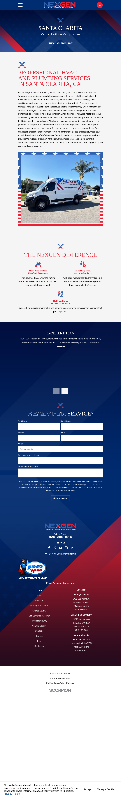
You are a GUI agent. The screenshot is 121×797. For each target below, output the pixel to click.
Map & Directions (81, 606)
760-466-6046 (81, 650)
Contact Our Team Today (60, 43)
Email (63, 432)
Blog (39, 641)
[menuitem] (49, 683)
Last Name (66, 421)
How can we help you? (28, 466)
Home (39, 595)
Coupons (39, 631)
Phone (21, 432)
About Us (39, 600)
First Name (22, 421)
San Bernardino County (39, 615)
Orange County (39, 610)
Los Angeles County (39, 605)
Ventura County (39, 626)
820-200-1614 (60, 537)
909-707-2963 (81, 630)
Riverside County (39, 620)
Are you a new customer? (29, 455)
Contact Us (39, 646)
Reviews (39, 636)
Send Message (60, 498)
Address (22, 444)
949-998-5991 (81, 609)
